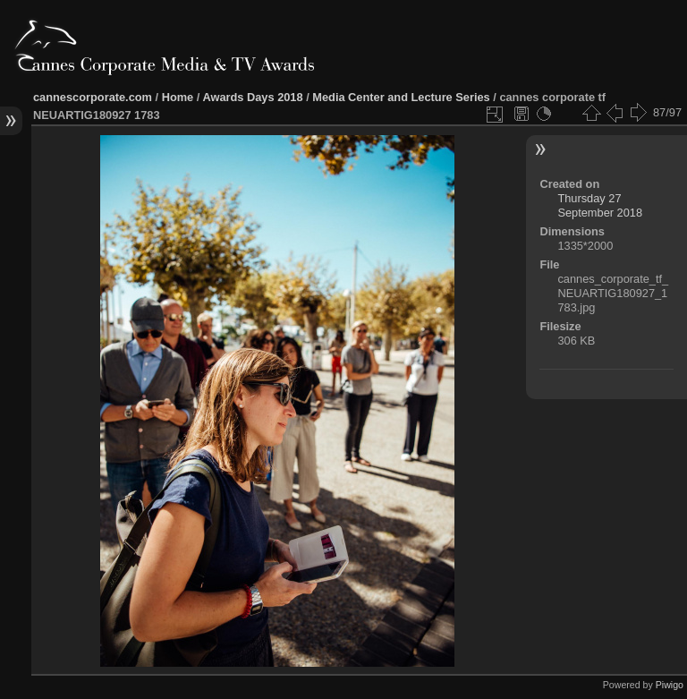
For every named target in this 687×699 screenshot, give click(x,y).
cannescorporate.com (92, 97)
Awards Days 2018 (252, 97)
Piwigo (669, 684)
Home (178, 97)
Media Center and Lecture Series (400, 97)
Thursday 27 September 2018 (599, 205)
